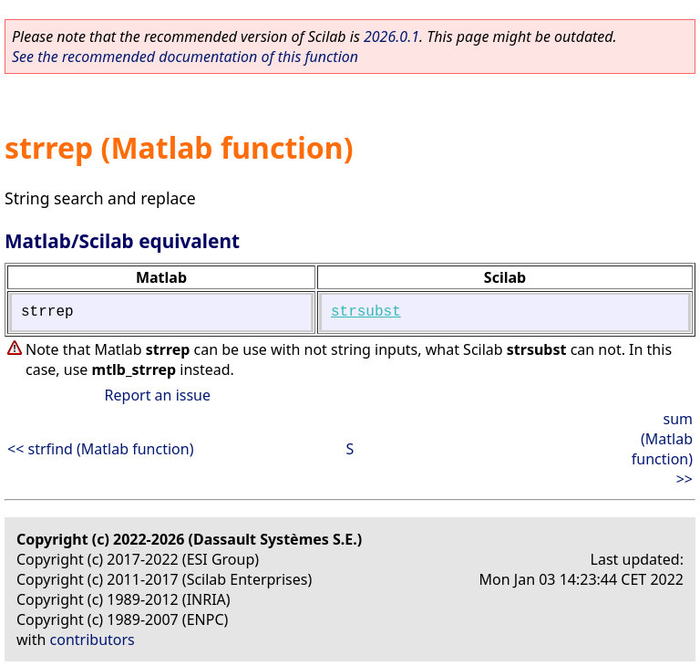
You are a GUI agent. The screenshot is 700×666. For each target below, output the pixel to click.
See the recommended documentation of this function (185, 57)
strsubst (366, 312)
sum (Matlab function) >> (662, 449)
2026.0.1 (391, 36)
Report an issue (158, 395)
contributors (92, 640)
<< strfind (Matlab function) (100, 449)
